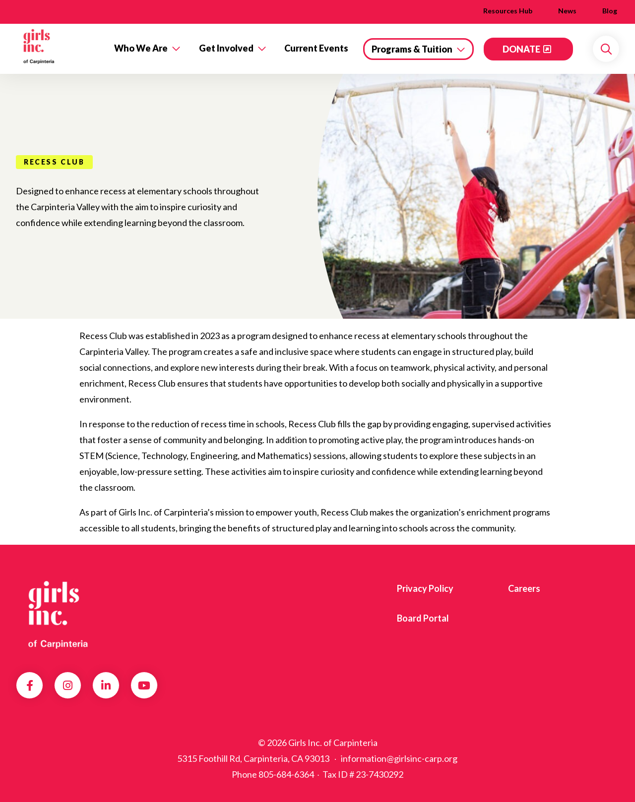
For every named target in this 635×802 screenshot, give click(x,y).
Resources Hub (507, 10)
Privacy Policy (425, 588)
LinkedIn (106, 685)
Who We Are (141, 48)
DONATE (521, 49)
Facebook (29, 685)
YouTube (144, 685)
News (567, 10)
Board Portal (423, 618)
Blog (609, 10)
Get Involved (226, 48)
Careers (524, 588)
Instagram (67, 685)
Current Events (316, 48)
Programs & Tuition (412, 49)
